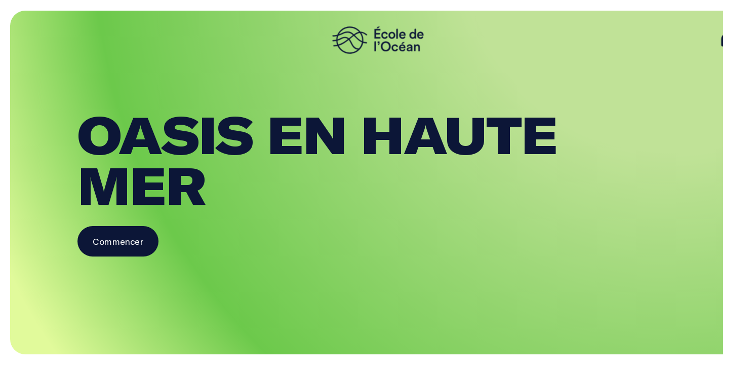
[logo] (378, 40)
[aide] (728, 40)
